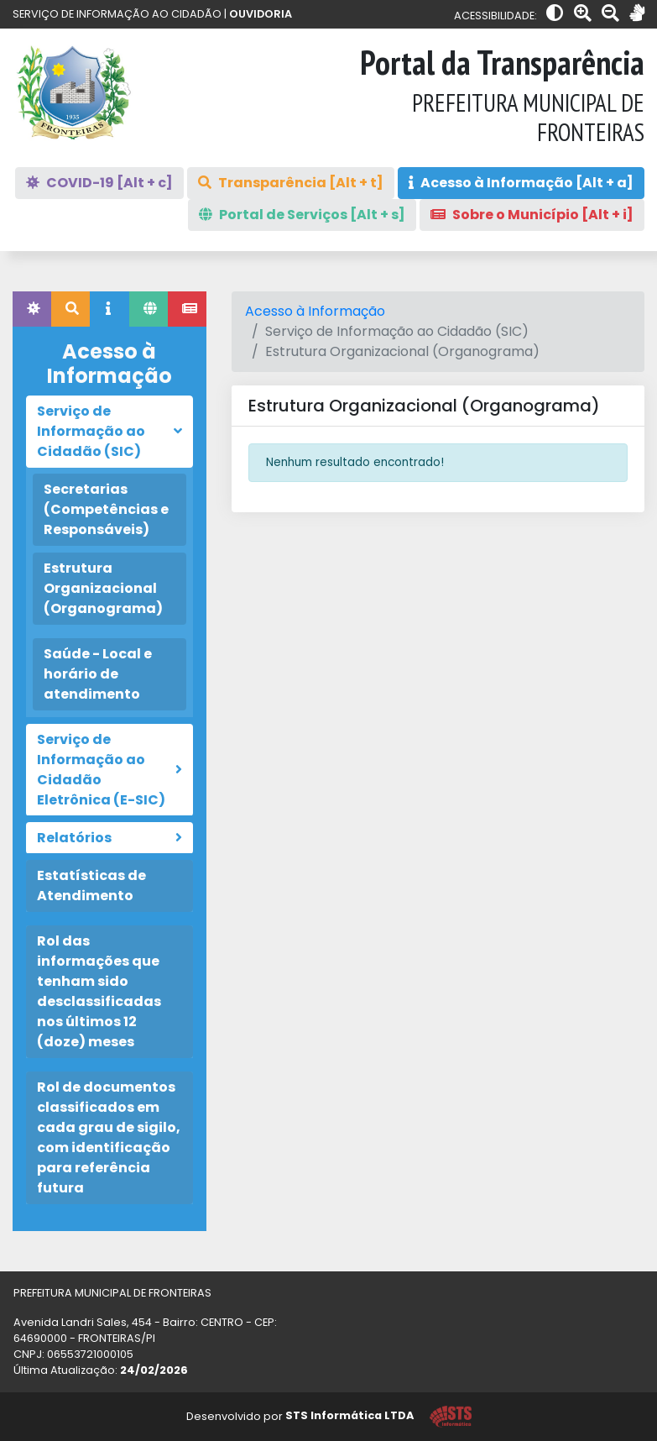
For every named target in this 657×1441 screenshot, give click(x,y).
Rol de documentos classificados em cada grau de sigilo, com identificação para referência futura (108, 1137)
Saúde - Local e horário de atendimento (98, 674)
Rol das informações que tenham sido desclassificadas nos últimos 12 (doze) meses (99, 991)
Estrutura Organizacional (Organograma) (103, 588)
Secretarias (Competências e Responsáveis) (106, 509)
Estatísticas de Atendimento (91, 885)
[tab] (32, 309)
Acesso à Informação (315, 311)
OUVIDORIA (260, 14)
